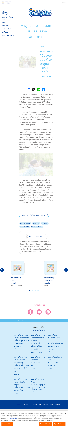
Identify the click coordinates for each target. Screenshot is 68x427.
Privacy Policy (13, 419)
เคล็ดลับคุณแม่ (6, 26)
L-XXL (40, 352)
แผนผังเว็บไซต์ (37, 404)
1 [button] (29, 290)
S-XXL (50, 369)
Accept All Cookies (45, 424)
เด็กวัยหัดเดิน (44, 223)
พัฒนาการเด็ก (35, 223)
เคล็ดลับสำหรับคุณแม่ (25, 223)
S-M (33, 352)
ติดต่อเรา (45, 404)
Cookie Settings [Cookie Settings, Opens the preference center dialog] (7, 424)
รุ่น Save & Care (42, 388)
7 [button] (38, 290)
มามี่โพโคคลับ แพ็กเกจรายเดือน (6, 54)
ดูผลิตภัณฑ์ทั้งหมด (38, 330)
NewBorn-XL (52, 350)
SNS (9, 45)
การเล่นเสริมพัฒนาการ (37, 226)
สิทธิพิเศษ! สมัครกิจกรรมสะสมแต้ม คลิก (34, 215)
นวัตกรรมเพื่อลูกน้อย (7, 18)
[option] (17, 274)
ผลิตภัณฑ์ (5, 22)
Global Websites (55, 404)
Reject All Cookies (59, 424)
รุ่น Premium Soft (34, 389)
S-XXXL (17, 374)
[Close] (65, 414)
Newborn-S (18, 347)
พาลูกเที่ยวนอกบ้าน (24, 226)
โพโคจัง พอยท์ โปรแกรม (6, 50)
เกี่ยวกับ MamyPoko (6, 13)
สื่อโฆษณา (5, 32)
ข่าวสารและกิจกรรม (8, 36)
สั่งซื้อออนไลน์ (6, 29)
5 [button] (35, 290)
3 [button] (32, 290)
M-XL (33, 369)
